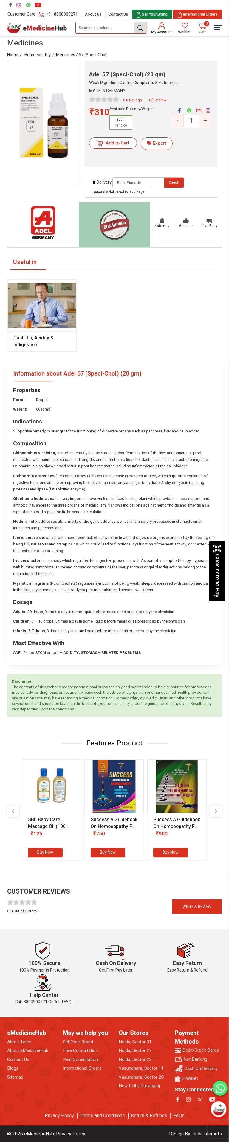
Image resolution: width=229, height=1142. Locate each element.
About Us (93, 14)
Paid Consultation (80, 1059)
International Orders (82, 1068)
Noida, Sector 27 (135, 1051)
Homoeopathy (37, 55)
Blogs (12, 1068)
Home (12, 55)
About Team (19, 1042)
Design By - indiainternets (195, 1134)
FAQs (179, 1115)
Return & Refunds (149, 1115)
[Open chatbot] (218, 1109)
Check (173, 182)
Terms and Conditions (102, 1115)
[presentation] (13, 811)
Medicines (65, 55)
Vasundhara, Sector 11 (141, 1068)
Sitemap (15, 1077)
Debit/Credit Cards (197, 1050)
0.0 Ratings (132, 100)
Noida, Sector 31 (135, 1042)
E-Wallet (186, 1078)
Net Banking (191, 1059)
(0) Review (157, 100)
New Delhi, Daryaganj (139, 1086)
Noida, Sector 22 (135, 1059)
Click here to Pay (217, 571)
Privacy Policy (59, 1115)
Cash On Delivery (196, 1069)
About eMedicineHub (27, 1051)
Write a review (196, 906)
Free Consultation (80, 1051)
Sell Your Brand (78, 1042)
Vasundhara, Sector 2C (141, 1077)
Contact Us (118, 14)
